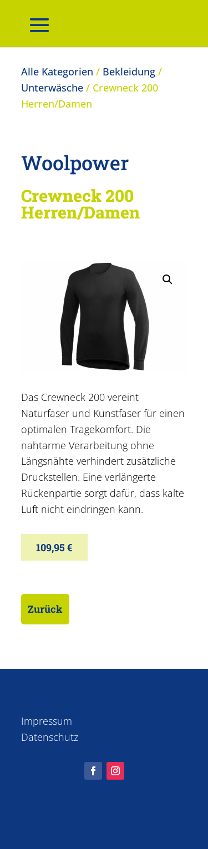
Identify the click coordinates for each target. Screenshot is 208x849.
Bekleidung (129, 71)
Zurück (45, 609)
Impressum (46, 721)
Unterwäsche (52, 87)
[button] (167, 279)
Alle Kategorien (57, 71)
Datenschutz (49, 737)
